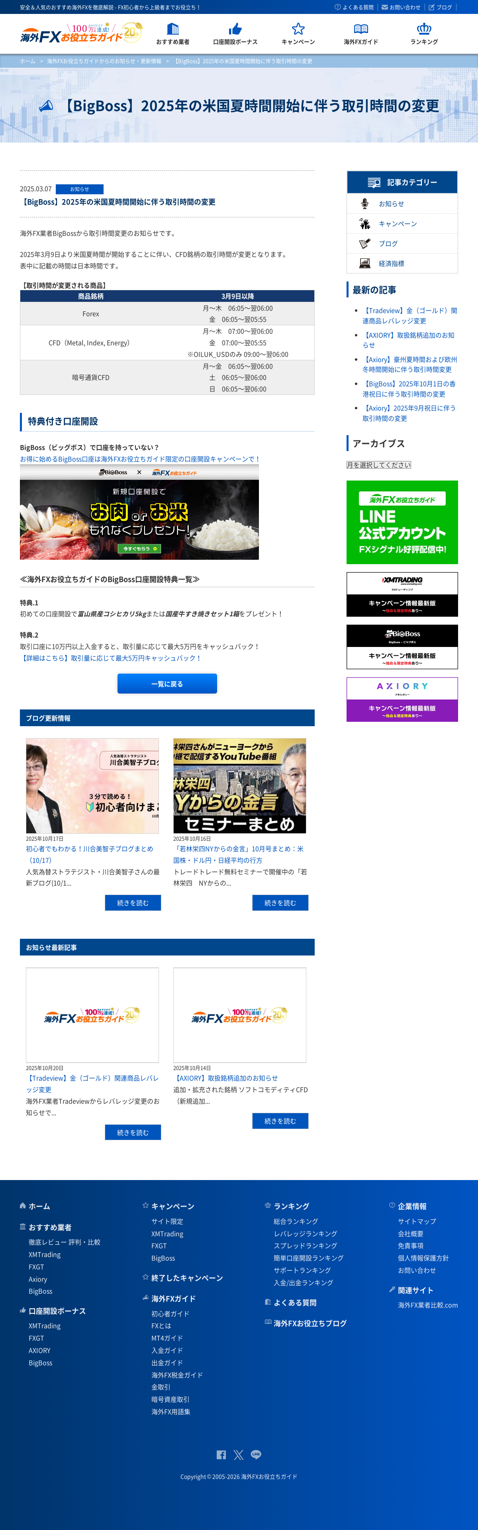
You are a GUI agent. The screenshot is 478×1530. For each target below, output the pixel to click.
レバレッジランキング (305, 1233)
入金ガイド (167, 1350)
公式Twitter (238, 1455)
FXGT (36, 1266)
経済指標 (381, 263)
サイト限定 (167, 1221)
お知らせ (381, 203)
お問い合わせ (405, 7)
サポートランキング (302, 1270)
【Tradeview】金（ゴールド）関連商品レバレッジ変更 (409, 315)
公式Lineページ (256, 1455)
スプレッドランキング (305, 1245)
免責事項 (410, 1245)
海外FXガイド (173, 1298)
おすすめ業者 (50, 1227)
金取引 (160, 1386)
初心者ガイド (170, 1313)
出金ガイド (167, 1362)
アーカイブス (379, 442)
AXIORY (40, 1350)
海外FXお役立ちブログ (310, 1323)
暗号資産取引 (170, 1399)
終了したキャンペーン (187, 1277)
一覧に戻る (167, 683)
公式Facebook (221, 1455)
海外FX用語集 (170, 1411)
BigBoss (40, 1291)
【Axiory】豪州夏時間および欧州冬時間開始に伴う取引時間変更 (409, 364)
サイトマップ (417, 1221)
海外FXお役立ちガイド (82, 32)
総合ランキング (296, 1221)
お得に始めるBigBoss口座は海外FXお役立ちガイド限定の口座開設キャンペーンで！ (140, 458)
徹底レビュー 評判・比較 (64, 1242)
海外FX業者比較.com (428, 1304)
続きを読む (133, 902)
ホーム (27, 60)
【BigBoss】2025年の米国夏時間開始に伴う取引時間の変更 (117, 201)
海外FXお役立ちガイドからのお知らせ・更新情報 (104, 60)
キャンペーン (388, 223)
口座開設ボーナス (57, 1310)
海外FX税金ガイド (177, 1375)
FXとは (161, 1325)
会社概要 (410, 1233)
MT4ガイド (167, 1337)
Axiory (38, 1279)
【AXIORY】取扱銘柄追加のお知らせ (225, 1078)
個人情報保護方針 (423, 1257)
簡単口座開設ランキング (309, 1257)
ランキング (292, 1206)
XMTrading (45, 1254)
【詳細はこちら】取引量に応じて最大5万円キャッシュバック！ (111, 657)
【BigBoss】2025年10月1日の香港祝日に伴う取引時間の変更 (409, 389)
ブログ (444, 7)
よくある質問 (358, 7)
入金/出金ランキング (303, 1282)
